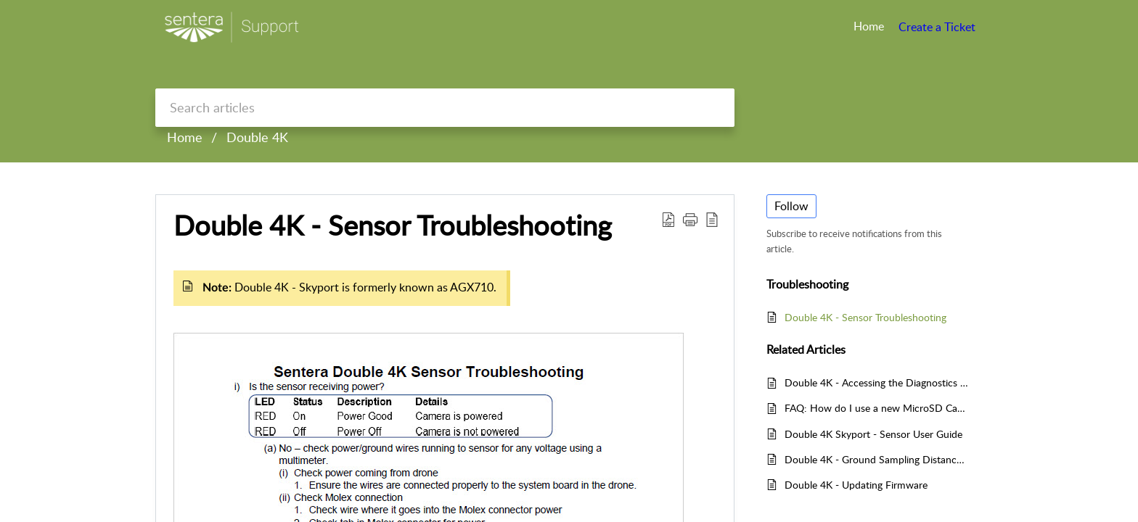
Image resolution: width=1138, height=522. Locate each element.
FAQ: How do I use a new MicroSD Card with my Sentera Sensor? (876, 408)
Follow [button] (791, 206)
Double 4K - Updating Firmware (856, 485)
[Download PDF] (668, 219)
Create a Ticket (936, 27)
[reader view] (712, 219)
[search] (444, 107)
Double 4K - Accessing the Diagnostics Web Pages (876, 382)
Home (184, 137)
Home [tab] (869, 26)
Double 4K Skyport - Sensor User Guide (873, 434)
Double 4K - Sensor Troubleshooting (392, 225)
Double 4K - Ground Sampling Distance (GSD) (876, 459)
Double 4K (257, 137)
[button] (690, 219)
